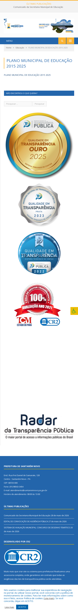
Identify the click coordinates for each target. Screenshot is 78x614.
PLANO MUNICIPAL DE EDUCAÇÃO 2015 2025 (27, 74)
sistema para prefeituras (41, 571)
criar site (23, 571)
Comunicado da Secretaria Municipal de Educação (38, 7)
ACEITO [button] (22, 606)
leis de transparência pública (31, 579)
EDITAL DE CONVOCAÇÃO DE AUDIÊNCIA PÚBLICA (26, 521)
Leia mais (49, 598)
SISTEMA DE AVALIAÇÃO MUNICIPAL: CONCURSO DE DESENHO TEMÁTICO (37, 527)
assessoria (9, 575)
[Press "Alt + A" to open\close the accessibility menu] (74, 311)
